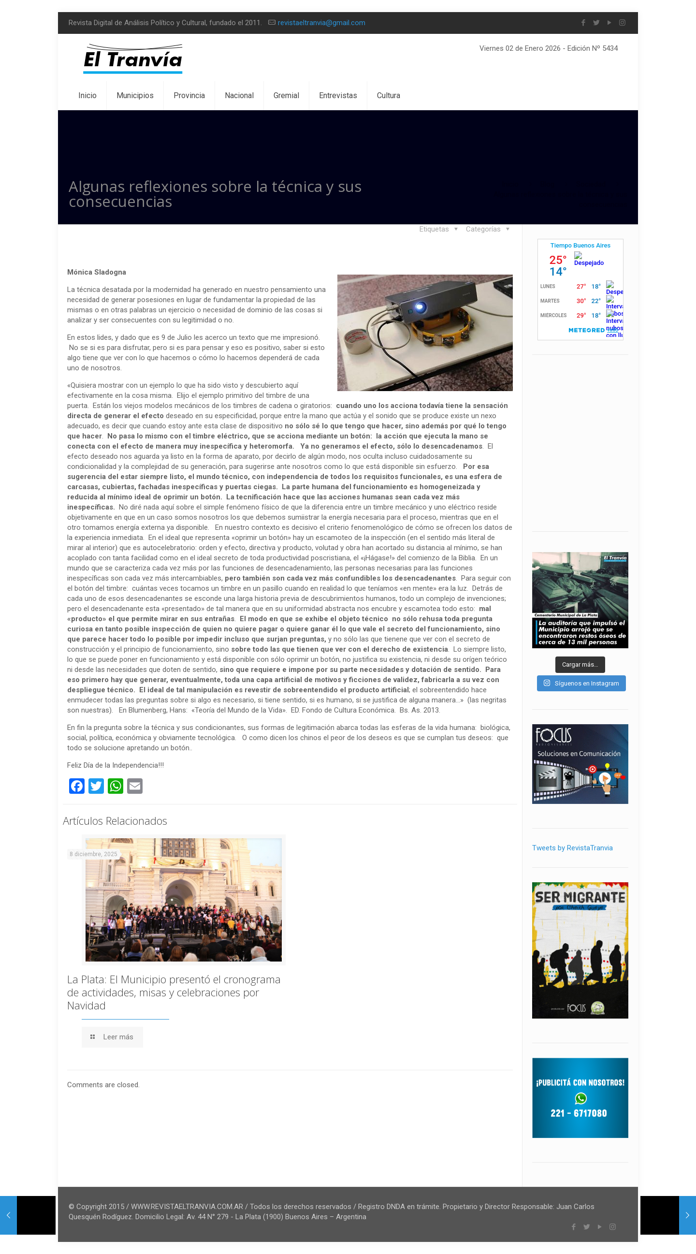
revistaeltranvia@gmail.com (321, 22)
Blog (547, 184)
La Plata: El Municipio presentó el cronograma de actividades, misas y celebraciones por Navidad (174, 992)
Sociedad (591, 184)
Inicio (510, 184)
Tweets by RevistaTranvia (572, 848)
